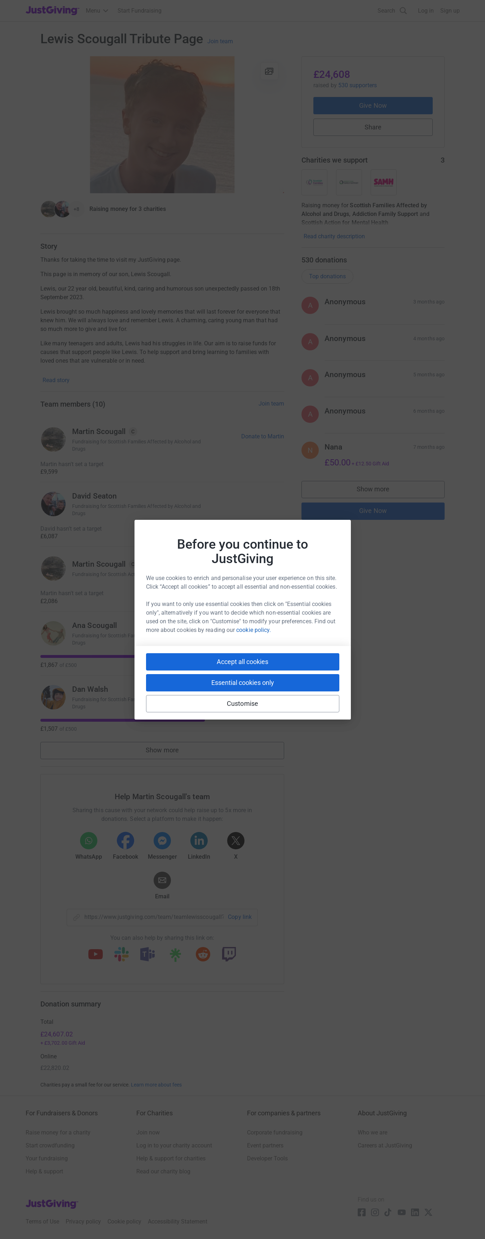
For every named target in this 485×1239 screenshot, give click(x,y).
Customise (242, 703)
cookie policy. (253, 630)
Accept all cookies (242, 661)
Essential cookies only (242, 682)
